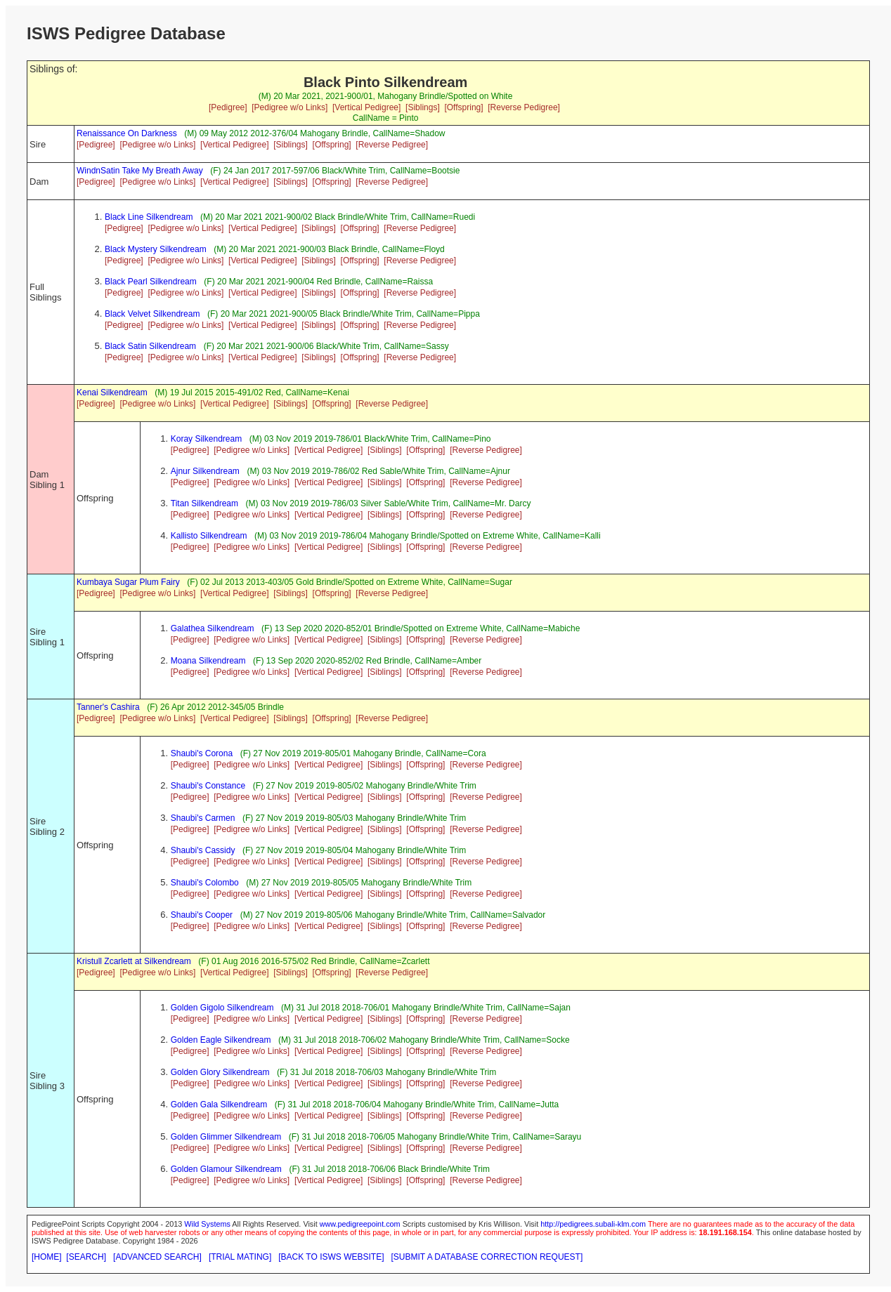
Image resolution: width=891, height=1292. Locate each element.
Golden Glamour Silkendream (226, 1169)
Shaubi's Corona (202, 753)
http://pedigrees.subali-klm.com (593, 1224)
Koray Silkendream (206, 439)
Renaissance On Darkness (127, 133)
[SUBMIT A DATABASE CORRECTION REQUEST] (487, 1257)
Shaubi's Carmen (203, 818)
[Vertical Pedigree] (366, 107)
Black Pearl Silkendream (151, 281)
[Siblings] (422, 107)
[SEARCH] (86, 1257)
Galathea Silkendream (212, 628)
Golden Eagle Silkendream (221, 1040)
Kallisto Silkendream (209, 536)
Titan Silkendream (204, 503)
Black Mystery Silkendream (156, 249)
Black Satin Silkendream (150, 346)
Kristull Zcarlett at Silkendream (134, 961)
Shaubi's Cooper (202, 915)
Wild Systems (207, 1224)
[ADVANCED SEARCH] (157, 1257)
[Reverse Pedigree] (524, 107)
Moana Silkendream (208, 661)
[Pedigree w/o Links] (289, 107)
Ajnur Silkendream (205, 471)
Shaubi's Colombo (205, 883)
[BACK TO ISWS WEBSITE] (331, 1257)
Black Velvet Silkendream (152, 314)
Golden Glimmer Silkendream (226, 1137)
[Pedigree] (228, 107)
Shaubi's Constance (208, 786)
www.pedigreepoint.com (360, 1224)
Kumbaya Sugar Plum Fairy (128, 582)
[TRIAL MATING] (240, 1257)
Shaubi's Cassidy (203, 850)
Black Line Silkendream (149, 217)
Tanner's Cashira (108, 707)
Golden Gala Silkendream (219, 1104)
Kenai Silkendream (112, 392)
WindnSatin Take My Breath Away (140, 171)
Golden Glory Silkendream (220, 1072)
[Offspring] (463, 107)
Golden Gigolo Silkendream (222, 1008)
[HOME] (47, 1257)
